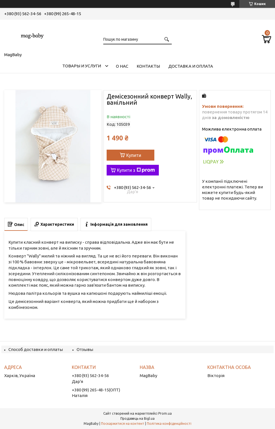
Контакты (148, 66)
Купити (133, 155)
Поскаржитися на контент (122, 423)
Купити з (136, 170)
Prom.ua (165, 413)
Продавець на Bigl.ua (137, 418)
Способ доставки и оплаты (35, 349)
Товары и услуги (81, 65)
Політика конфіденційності (169, 423)
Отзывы (85, 349)
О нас (122, 66)
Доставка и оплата (190, 66)
